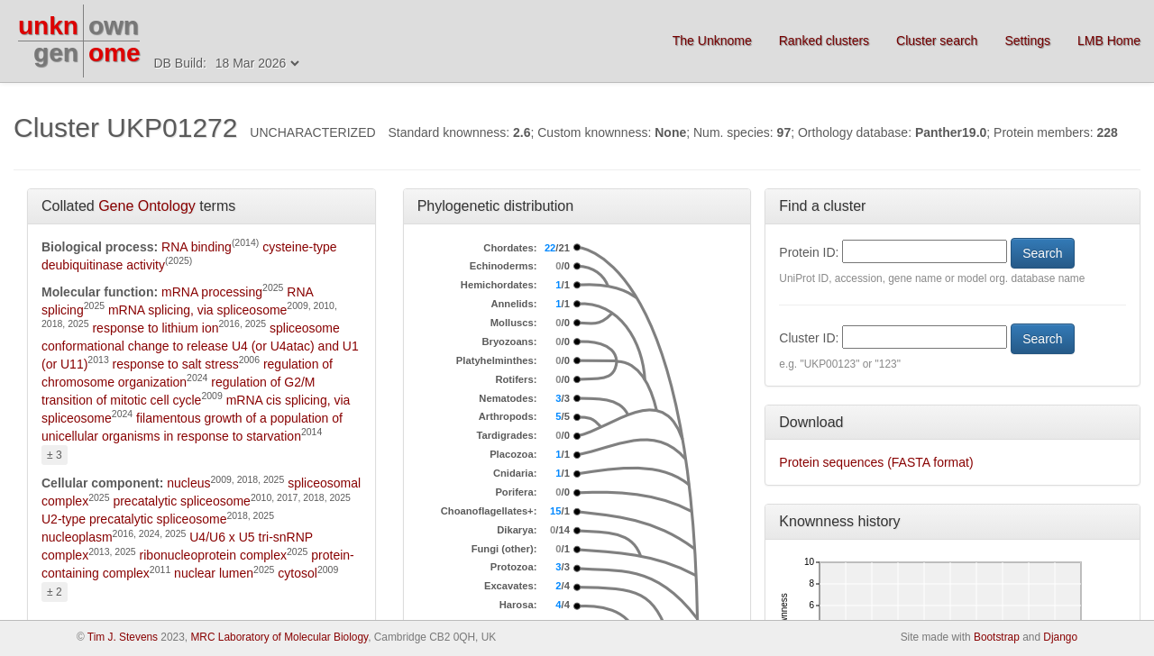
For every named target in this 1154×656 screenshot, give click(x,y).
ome (114, 53)
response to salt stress (176, 364)
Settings (1027, 40)
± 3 (54, 455)
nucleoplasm (77, 537)
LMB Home (1108, 40)
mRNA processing (211, 292)
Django (1060, 637)
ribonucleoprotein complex (213, 555)
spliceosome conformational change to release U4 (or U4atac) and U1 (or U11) (200, 346)
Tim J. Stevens (122, 637)
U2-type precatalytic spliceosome (133, 519)
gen (55, 53)
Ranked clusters (824, 40)
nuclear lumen (213, 573)
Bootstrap (997, 637)
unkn (48, 26)
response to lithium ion (155, 328)
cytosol (297, 573)
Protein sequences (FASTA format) (876, 462)
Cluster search (936, 40)
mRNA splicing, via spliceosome (197, 310)
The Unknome (712, 40)
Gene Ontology (147, 206)
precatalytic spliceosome (182, 501)
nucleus (188, 483)
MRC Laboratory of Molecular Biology (279, 637)
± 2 (54, 592)
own (113, 26)
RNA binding (196, 247)
